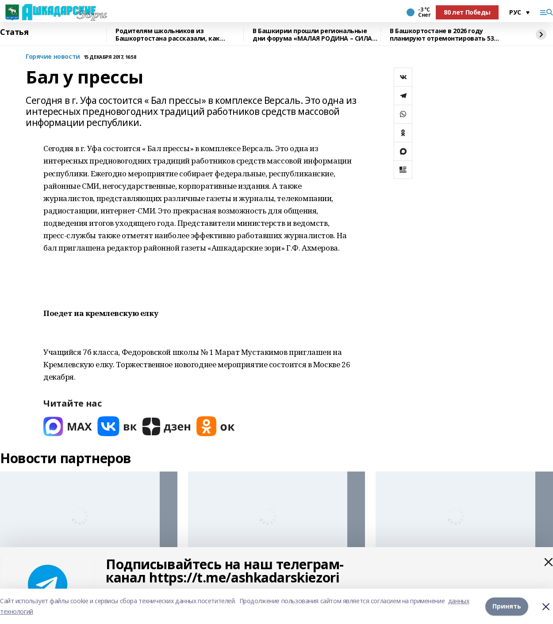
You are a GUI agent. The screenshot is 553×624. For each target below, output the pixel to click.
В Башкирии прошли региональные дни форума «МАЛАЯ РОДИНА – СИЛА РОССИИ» (312, 34)
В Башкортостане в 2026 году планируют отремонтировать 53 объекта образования (442, 34)
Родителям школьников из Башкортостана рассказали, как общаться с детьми (167, 34)
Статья (14, 32)
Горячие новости (53, 57)
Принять (506, 606)
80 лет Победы (467, 12)
